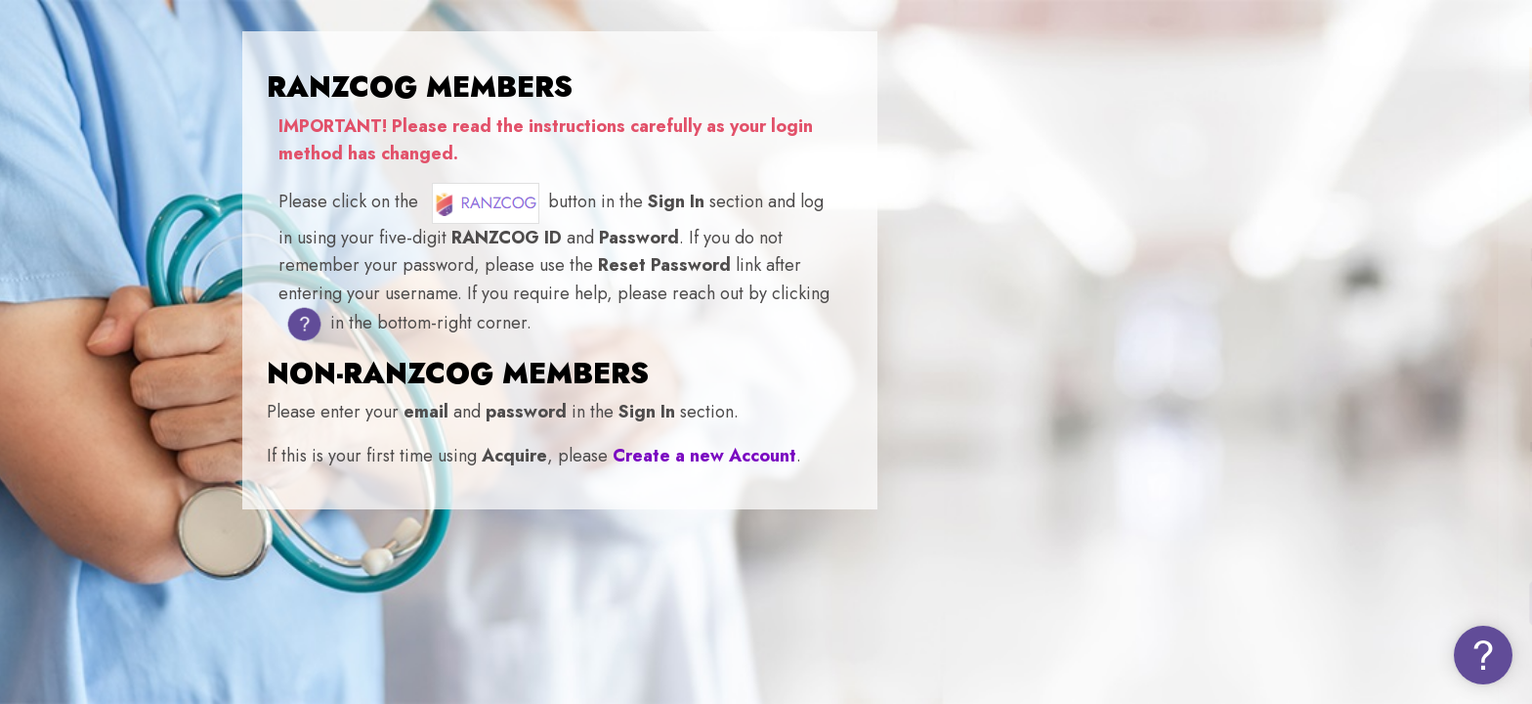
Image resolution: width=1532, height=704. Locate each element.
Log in (1326, 602)
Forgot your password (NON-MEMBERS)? (1366, 545)
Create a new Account (704, 455)
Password (1182, 447)
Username (1184, 343)
